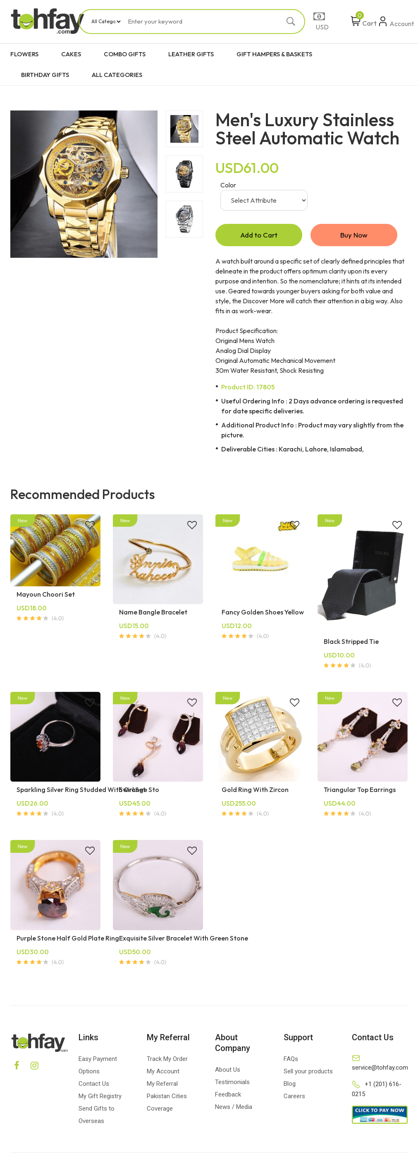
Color (228, 185)
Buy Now (354, 235)
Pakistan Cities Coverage (167, 1103)
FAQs (291, 1059)
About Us (227, 1070)
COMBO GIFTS (125, 54)
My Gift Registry (100, 1097)
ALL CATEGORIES (117, 75)
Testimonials (232, 1083)
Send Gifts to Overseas (97, 1115)
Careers (294, 1097)
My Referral (162, 1084)
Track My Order (167, 1059)
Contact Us (94, 1084)
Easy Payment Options (98, 1066)
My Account (163, 1072)
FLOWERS (24, 54)
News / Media (233, 1107)
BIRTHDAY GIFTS (45, 75)
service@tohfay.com (380, 1068)
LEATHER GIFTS (191, 54)
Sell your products (308, 1072)
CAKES (71, 54)
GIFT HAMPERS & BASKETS (274, 54)
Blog (290, 1084)
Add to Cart (258, 235)
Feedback (228, 1095)
